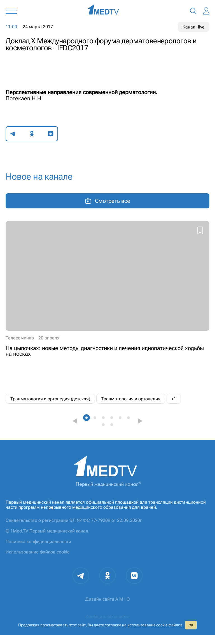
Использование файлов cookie (38, 552)
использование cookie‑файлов (155, 625)
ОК (191, 625)
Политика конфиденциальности (38, 541)
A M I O (122, 599)
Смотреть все (107, 201)
